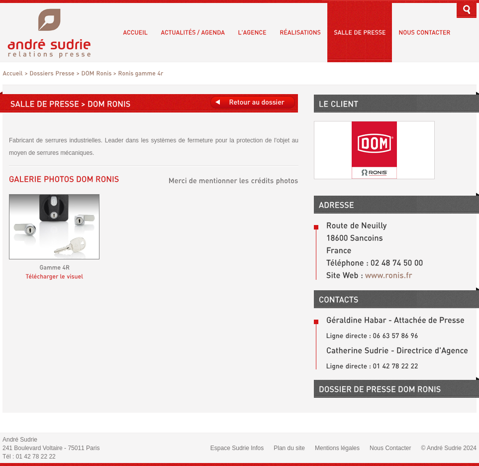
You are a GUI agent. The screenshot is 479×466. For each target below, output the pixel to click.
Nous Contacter (390, 448)
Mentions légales (337, 448)
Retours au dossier (252, 102)
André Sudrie (54, 32)
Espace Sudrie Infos (237, 448)
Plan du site (289, 448)
